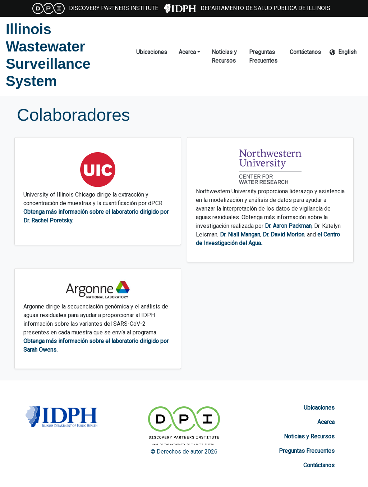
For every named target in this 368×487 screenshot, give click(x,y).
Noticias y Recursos (224, 56)
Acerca (326, 422)
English (347, 52)
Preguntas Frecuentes (263, 56)
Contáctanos (305, 52)
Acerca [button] (187, 52)
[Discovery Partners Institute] (184, 426)
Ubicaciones (151, 52)
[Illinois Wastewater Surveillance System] (65, 55)
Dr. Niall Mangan (240, 234)
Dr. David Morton (283, 234)
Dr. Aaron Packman (288, 225)
